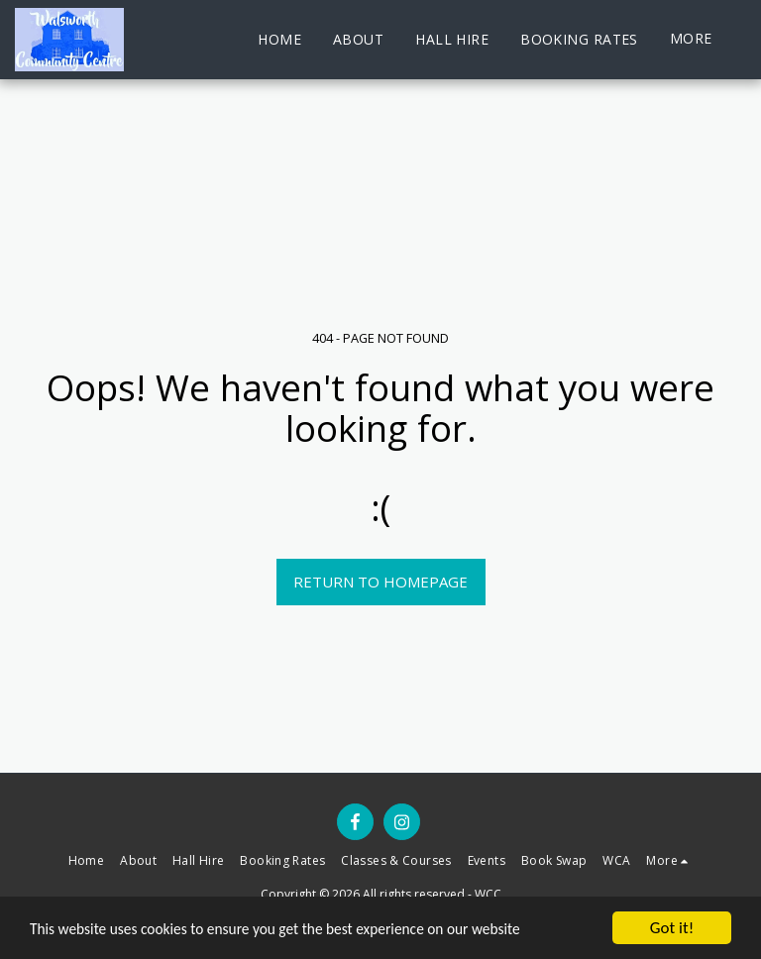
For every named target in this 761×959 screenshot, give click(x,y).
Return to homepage (380, 581)
